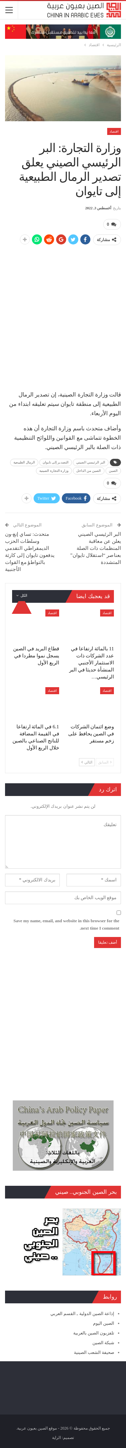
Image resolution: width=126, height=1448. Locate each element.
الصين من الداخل (88, 471)
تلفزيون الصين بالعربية (94, 1332)
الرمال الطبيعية (24, 462)
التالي (86, 762)
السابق (105, 762)
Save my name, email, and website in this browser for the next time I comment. (66, 924)
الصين (113, 471)
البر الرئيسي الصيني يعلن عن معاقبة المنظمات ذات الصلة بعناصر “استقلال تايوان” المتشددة (95, 548)
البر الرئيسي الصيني (90, 462)
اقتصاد (114, 131)
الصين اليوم (103, 1323)
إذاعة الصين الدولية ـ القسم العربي (82, 1313)
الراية (56, 1437)
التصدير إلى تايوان (56, 462)
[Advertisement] (63, 314)
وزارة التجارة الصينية (54, 471)
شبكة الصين (103, 1342)
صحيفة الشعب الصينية (94, 1352)
